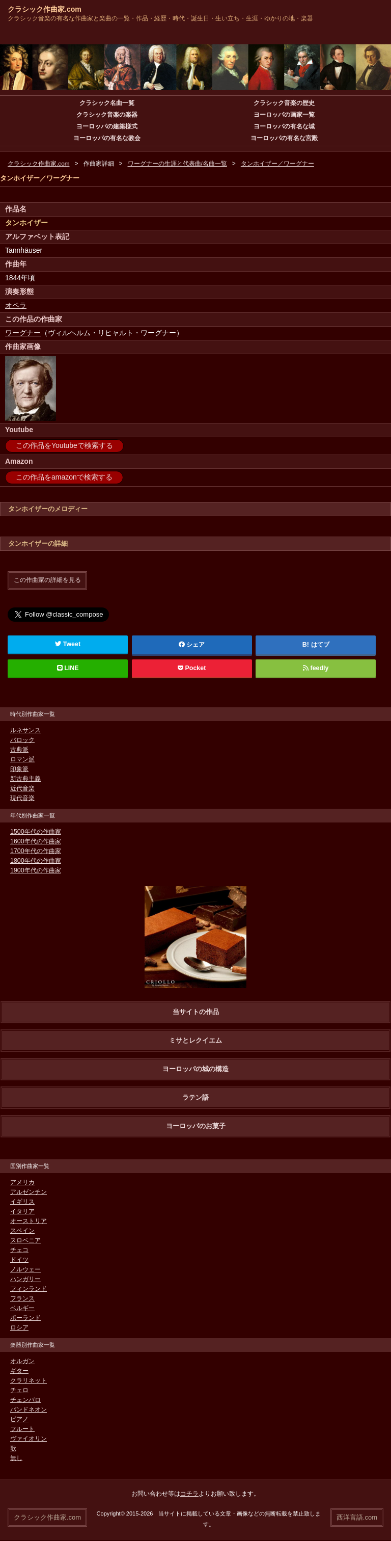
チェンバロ (25, 1399)
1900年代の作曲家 (35, 870)
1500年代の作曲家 (35, 831)
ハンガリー (25, 1279)
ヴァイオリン (28, 1438)
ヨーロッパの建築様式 (106, 126)
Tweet (67, 644)
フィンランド (28, 1288)
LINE (67, 668)
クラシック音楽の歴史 (284, 103)
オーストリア (28, 1221)
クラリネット (28, 1380)
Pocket (192, 668)
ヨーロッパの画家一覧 (284, 114)
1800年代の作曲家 (35, 860)
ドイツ (19, 1259)
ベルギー (22, 1308)
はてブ (320, 644)
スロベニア (25, 1240)
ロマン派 (22, 759)
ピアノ (19, 1419)
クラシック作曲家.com (44, 9)
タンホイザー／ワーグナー (277, 163)
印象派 (19, 769)
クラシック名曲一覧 (106, 103)
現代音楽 (22, 798)
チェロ (19, 1390)
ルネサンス (25, 730)
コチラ (189, 1493)
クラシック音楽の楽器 (106, 114)
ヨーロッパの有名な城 (284, 126)
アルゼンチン (28, 1191)
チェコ (19, 1250)
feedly (315, 668)
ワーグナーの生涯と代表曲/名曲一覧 (177, 163)
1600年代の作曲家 (35, 841)
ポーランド (25, 1317)
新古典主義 (25, 778)
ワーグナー (23, 333)
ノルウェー (25, 1269)
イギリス (22, 1201)
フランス (22, 1298)
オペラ (15, 305)
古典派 (19, 749)
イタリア (22, 1211)
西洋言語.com (357, 1517)
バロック (22, 739)
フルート (22, 1428)
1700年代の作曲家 (35, 851)
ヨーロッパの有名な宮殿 (284, 138)
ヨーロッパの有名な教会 (107, 138)
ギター (19, 1370)
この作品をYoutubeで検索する (64, 445)
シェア (192, 644)
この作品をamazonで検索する (64, 477)
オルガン (22, 1361)
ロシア (19, 1327)
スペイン (22, 1230)
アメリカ (22, 1182)
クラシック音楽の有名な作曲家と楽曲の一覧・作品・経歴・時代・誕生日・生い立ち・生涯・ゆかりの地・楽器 (160, 18)
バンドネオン (28, 1409)
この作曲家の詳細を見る (47, 579)
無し (16, 1458)
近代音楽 (22, 788)
